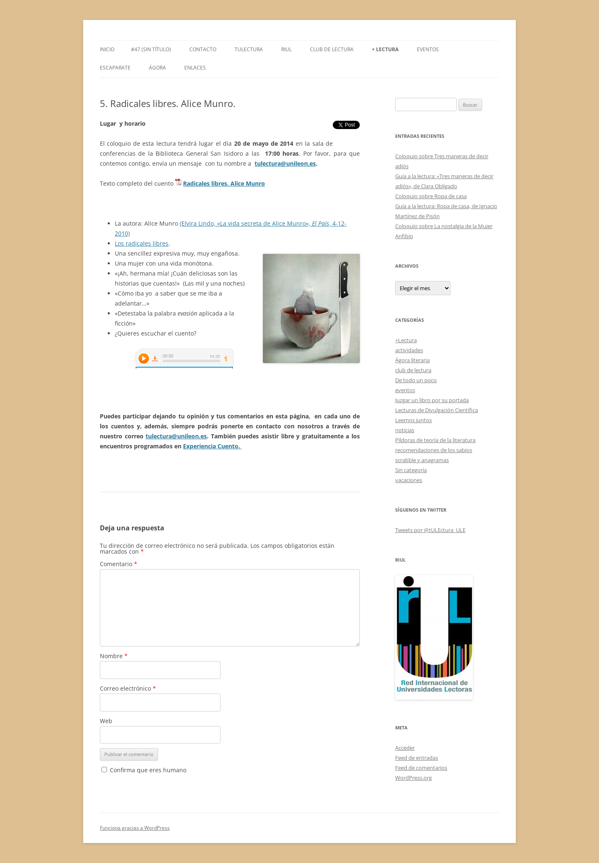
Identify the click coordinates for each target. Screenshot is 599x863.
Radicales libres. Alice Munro (224, 183)
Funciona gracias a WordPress (135, 827)
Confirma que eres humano (143, 770)
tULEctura (249, 49)
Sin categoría (411, 470)
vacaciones (408, 480)
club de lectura (413, 370)
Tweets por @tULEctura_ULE (430, 530)
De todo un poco (416, 380)
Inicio (107, 49)
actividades (409, 350)
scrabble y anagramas (422, 460)
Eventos (428, 49)
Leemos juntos (413, 420)
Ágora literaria (412, 360)
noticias (404, 430)
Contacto (202, 49)
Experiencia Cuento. (212, 446)
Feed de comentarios (421, 767)
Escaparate (115, 67)
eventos (405, 390)
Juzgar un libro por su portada (432, 400)
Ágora (157, 67)
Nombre (114, 656)
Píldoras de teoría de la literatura (435, 440)
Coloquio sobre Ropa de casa (431, 196)
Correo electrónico (128, 688)
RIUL (286, 49)
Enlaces (195, 67)
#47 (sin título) (151, 49)
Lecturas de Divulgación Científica (436, 410)
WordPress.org (413, 777)
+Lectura (406, 340)
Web (106, 721)
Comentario (118, 564)
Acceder (405, 747)
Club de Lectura (332, 49)
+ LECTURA (385, 49)
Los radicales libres (141, 243)
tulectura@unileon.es (285, 163)
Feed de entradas (416, 757)
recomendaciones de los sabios (433, 450)
